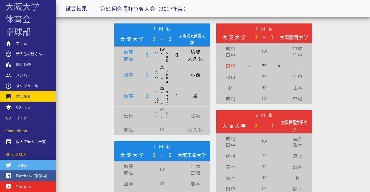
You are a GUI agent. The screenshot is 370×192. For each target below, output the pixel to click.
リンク (16, 118)
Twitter (16, 165)
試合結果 (18, 97)
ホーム (16, 43)
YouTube (18, 186)
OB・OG (17, 107)
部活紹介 (18, 65)
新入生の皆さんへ (25, 54)
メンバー (18, 75)
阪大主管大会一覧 (25, 142)
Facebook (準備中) (26, 176)
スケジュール (21, 86)
